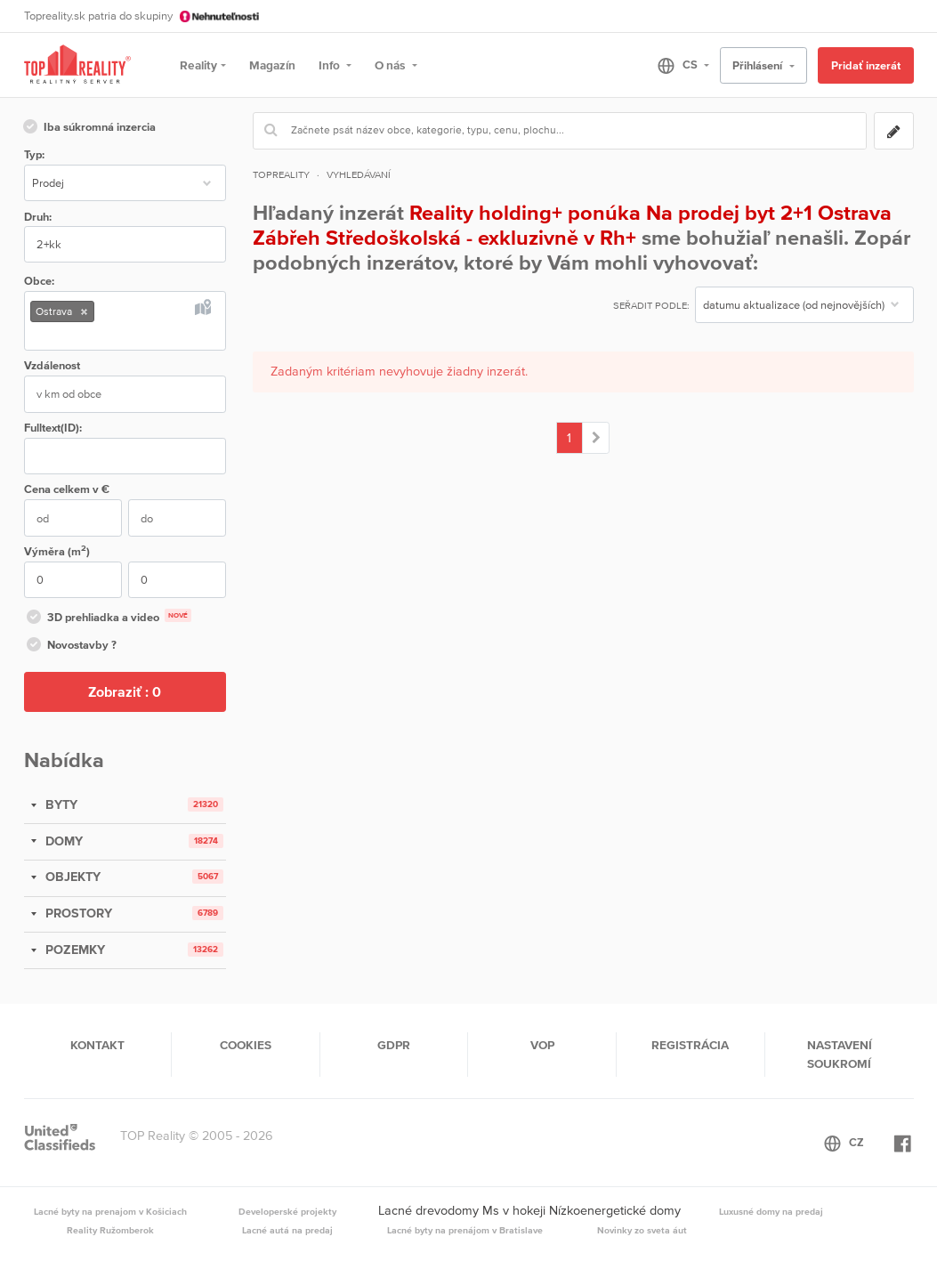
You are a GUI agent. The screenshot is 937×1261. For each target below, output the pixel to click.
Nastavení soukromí (839, 1054)
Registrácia (690, 1045)
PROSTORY (77, 913)
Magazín (272, 65)
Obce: (39, 280)
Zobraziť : (124, 691)
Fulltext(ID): (53, 427)
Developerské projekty (287, 1211)
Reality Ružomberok (110, 1230)
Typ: (34, 154)
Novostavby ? (70, 646)
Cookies (245, 1045)
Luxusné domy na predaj (771, 1211)
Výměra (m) (57, 550)
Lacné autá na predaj (287, 1230)
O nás (391, 65)
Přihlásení (758, 65)
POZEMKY (73, 949)
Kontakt (97, 1045)
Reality (198, 65)
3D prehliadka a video (107, 618)
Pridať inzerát (866, 65)
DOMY (62, 841)
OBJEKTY (71, 876)
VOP (542, 1045)
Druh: (38, 216)
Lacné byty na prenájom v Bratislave (465, 1230)
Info (331, 65)
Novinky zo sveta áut (642, 1230)
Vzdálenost (52, 365)
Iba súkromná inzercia (88, 128)
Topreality (281, 174)
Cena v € (66, 489)
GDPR (393, 1045)
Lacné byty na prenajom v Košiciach (110, 1211)
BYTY (59, 804)
